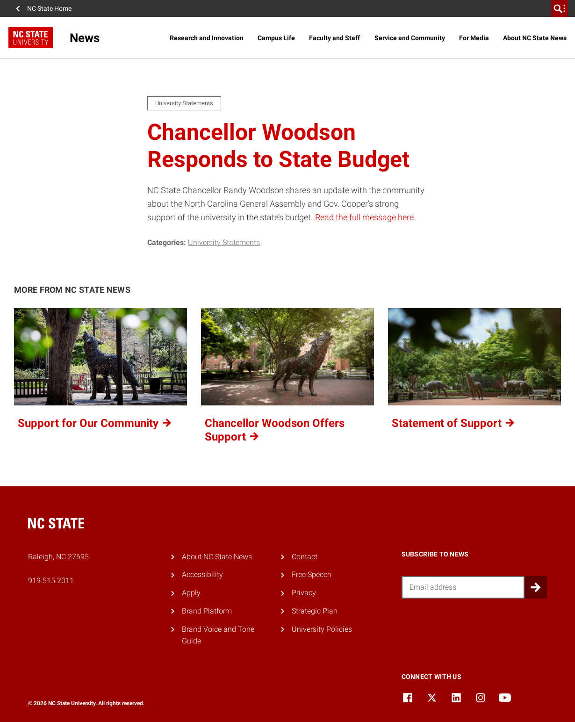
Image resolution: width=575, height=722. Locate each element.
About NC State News (535, 38)
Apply (191, 592)
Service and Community (409, 38)
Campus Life (276, 38)
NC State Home (49, 8)
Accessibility (202, 574)
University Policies (322, 629)
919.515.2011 (51, 580)
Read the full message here (364, 217)
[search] (559, 8)
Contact (304, 556)
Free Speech (311, 574)
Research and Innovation (207, 38)
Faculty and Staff (334, 38)
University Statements (224, 242)
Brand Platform (207, 610)
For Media (474, 38)
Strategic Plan (315, 610)
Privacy (304, 592)
